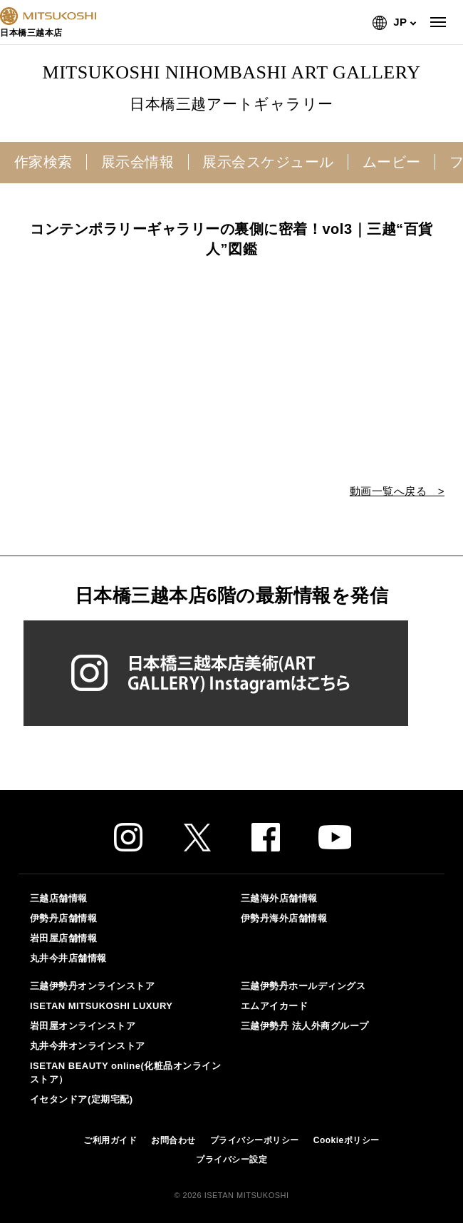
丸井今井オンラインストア (87, 1045)
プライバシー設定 (231, 1160)
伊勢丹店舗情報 (64, 918)
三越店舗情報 (59, 898)
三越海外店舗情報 (279, 898)
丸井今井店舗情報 (68, 958)
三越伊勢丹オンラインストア (92, 986)
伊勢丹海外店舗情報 (284, 918)
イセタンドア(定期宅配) (81, 1099)
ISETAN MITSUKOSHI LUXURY (101, 1006)
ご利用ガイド (110, 1140)
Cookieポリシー (346, 1140)
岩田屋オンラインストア (83, 1025)
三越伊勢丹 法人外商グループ (305, 1025)
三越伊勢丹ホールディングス (303, 986)
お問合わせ (173, 1140)
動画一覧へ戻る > (397, 491)
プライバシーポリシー (254, 1140)
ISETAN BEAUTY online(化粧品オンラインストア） (125, 1072)
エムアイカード (274, 1006)
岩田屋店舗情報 (64, 938)
